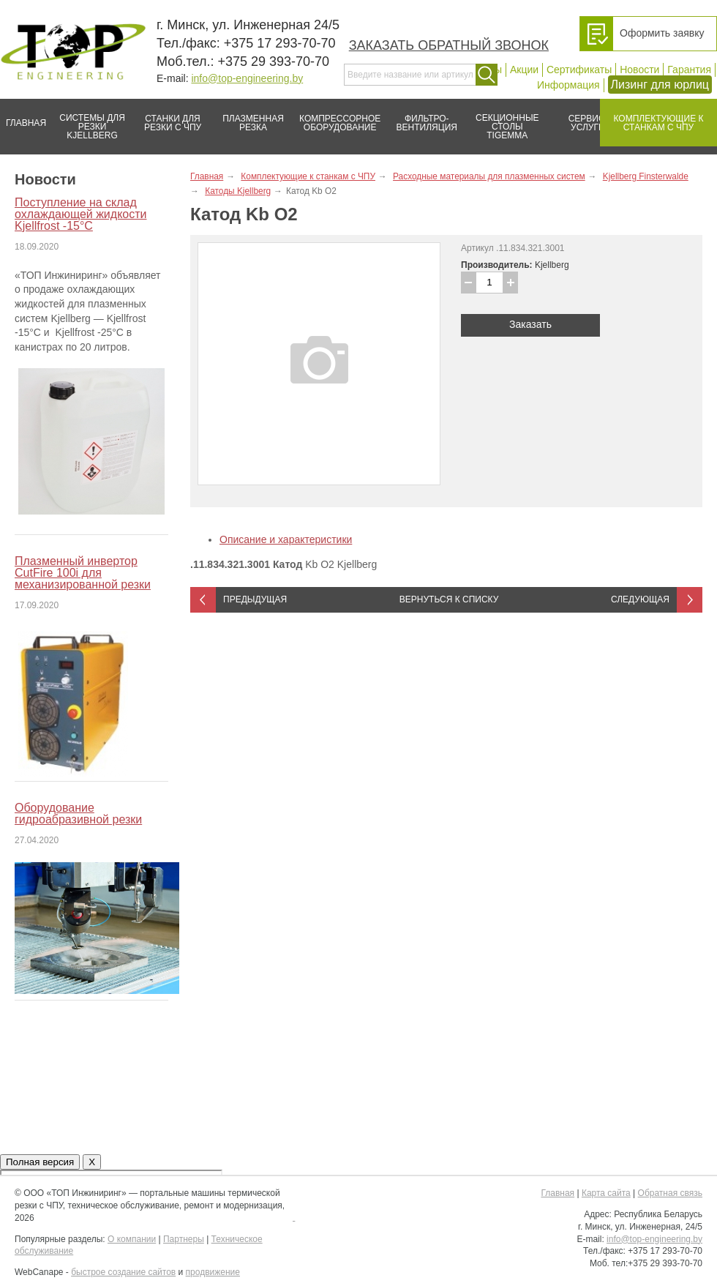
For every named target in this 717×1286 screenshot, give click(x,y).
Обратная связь (670, 1193)
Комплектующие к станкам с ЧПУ (651, 117)
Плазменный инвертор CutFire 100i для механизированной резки (83, 573)
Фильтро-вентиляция (421, 117)
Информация (568, 85)
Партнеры (183, 1239)
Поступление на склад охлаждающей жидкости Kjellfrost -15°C (80, 214)
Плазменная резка (248, 117)
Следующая (640, 599)
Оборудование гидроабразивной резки (78, 813)
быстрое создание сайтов (123, 1272)
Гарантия (689, 69)
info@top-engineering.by (247, 78)
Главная (23, 117)
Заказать (530, 324)
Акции (524, 69)
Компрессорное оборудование (336, 117)
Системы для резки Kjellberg (88, 120)
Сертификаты (579, 69)
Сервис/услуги (587, 122)
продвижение (213, 1272)
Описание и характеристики (285, 539)
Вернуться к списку (449, 599)
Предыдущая (255, 599)
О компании (132, 1239)
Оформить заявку (662, 33)
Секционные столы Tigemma (502, 120)
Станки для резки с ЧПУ (166, 117)
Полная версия (40, 1161)
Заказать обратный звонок (449, 45)
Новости (639, 69)
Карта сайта (606, 1193)
